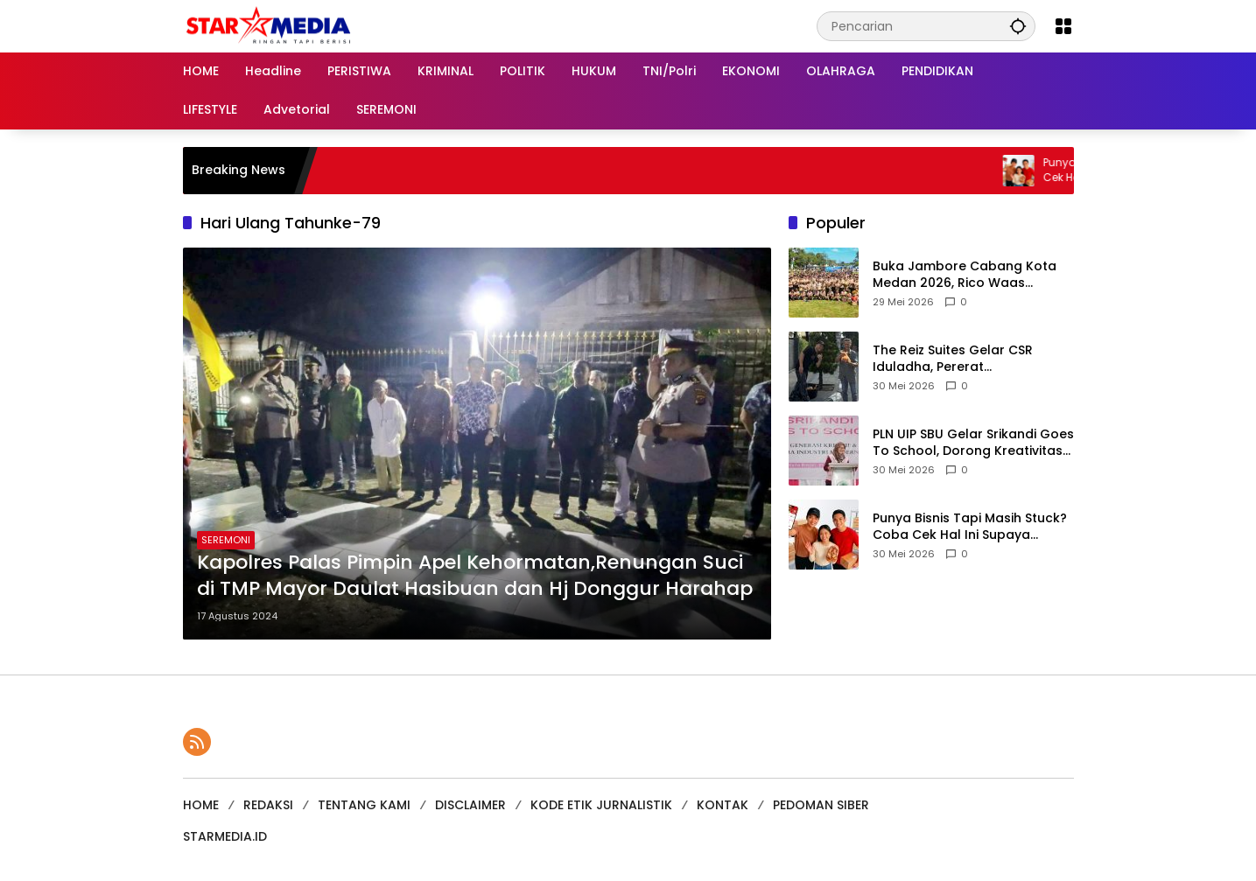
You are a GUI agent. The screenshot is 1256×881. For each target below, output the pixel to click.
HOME (201, 805)
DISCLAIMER (470, 805)
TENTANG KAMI (364, 805)
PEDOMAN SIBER (821, 805)
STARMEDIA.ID (225, 836)
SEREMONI (225, 540)
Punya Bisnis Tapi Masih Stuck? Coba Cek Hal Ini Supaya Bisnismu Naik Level (970, 527)
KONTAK (722, 805)
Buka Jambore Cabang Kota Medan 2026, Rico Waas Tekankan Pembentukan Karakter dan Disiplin (964, 275)
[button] (1017, 25)
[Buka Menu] (1063, 26)
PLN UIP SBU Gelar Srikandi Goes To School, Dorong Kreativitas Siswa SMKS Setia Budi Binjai (973, 443)
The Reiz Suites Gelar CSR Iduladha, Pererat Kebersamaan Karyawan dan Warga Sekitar (967, 359)
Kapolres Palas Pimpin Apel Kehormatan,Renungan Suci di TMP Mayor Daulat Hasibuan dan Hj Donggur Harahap (475, 576)
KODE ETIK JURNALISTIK (601, 805)
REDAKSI (268, 805)
